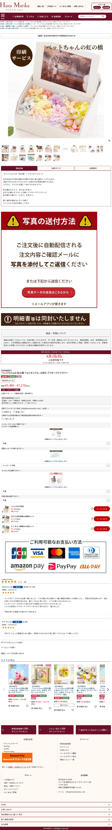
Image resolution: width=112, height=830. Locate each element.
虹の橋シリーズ (30, 24)
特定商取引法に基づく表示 (11, 827)
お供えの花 (9, 22)
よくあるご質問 (65, 6)
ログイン (97, 7)
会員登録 (106, 7)
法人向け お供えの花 (12, 28)
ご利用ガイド (52, 6)
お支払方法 (28, 752)
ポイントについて (10, 802)
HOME (2, 22)
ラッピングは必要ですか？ (11, 470)
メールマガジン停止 (67, 769)
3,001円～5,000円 (22, 26)
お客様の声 (18, 16)
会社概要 (84, 788)
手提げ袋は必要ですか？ (11, 496)
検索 (103, 16)
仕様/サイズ (56, 168)
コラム (30, 16)
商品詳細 (19, 168)
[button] (4, 689)
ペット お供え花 (19, 22)
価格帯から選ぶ (10, 26)
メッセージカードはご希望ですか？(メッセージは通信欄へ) (14, 425)
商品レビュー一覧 (66, 772)
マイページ (84, 752)
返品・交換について (11, 798)
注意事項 (92, 168)
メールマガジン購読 (67, 766)
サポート (28, 788)
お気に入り (42, 16)
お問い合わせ (79, 6)
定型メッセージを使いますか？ (13, 448)
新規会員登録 (64, 756)
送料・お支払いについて (19, 779)
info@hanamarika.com (75, 804)
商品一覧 (40, 6)
